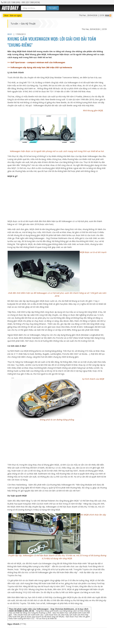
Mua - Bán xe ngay (12, 15)
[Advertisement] (57, 199)
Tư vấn (15, 23)
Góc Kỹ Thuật (29, 23)
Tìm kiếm (53, 8)
